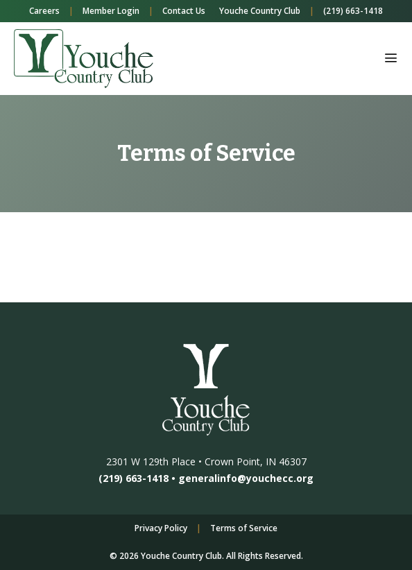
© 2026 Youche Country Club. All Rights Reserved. (206, 556)
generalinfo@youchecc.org (246, 478)
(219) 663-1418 (353, 11)
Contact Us (183, 11)
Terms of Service (243, 528)
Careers (44, 11)
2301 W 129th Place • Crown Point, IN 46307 (206, 461)
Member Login (111, 11)
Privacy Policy (161, 528)
